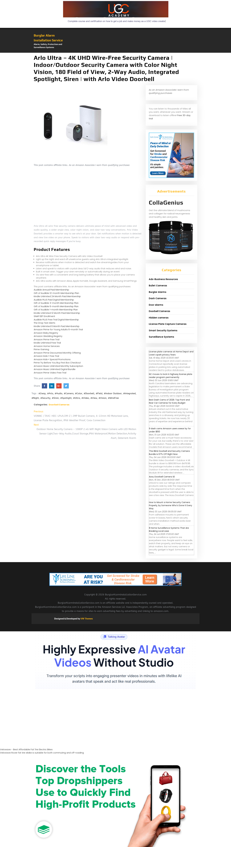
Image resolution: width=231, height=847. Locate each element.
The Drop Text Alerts (44, 322)
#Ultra (76, 398)
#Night (35, 398)
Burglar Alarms (157, 292)
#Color (78, 393)
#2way (42, 393)
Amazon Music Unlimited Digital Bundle (54, 369)
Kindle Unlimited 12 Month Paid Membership (57, 312)
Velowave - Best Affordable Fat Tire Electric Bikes (26, 749)
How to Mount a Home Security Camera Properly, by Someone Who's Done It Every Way (170, 505)
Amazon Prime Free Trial (46, 339)
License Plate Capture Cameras (168, 324)
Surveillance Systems (161, 336)
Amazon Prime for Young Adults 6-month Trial (58, 329)
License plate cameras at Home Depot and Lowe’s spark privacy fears (171, 353)
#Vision (103, 398)
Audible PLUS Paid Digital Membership (54, 299)
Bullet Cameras (158, 285)
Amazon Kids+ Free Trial (46, 356)
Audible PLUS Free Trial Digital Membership (56, 319)
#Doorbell (89, 393)
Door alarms (156, 304)
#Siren (55, 398)
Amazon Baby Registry (46, 332)
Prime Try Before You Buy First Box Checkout (57, 362)
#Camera (69, 393)
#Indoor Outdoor (113, 393)
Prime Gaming (41, 349)
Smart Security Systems (163, 330)
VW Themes (86, 618)
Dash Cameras (157, 298)
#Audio (58, 393)
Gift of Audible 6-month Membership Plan (56, 306)
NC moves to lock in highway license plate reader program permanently (170, 376)
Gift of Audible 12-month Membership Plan (56, 293)
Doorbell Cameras (59, 404)
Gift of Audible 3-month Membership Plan (56, 302)
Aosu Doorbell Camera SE (162, 476)
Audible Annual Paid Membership (51, 289)
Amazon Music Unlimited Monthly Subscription (58, 366)
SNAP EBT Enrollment (44, 316)
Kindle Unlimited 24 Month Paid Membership (57, 296)
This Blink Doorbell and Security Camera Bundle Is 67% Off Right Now (169, 453)
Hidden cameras (159, 317)
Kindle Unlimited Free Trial (47, 342)
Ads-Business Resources (163, 279)
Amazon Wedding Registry (48, 336)
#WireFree (113, 398)
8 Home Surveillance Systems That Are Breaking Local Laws (169, 529)
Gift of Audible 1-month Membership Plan (56, 309)
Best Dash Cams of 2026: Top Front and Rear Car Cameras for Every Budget (169, 401)
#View (93, 398)
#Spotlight (66, 398)
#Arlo (50, 393)
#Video (85, 398)
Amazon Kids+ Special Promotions (52, 359)
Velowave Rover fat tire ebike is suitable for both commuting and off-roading (42, 752)
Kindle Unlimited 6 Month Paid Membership (56, 326)
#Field (99, 393)
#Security (45, 398)
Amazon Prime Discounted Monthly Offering (57, 352)
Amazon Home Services (47, 346)
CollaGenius (166, 202)
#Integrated (129, 393)
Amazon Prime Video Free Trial (50, 372)
